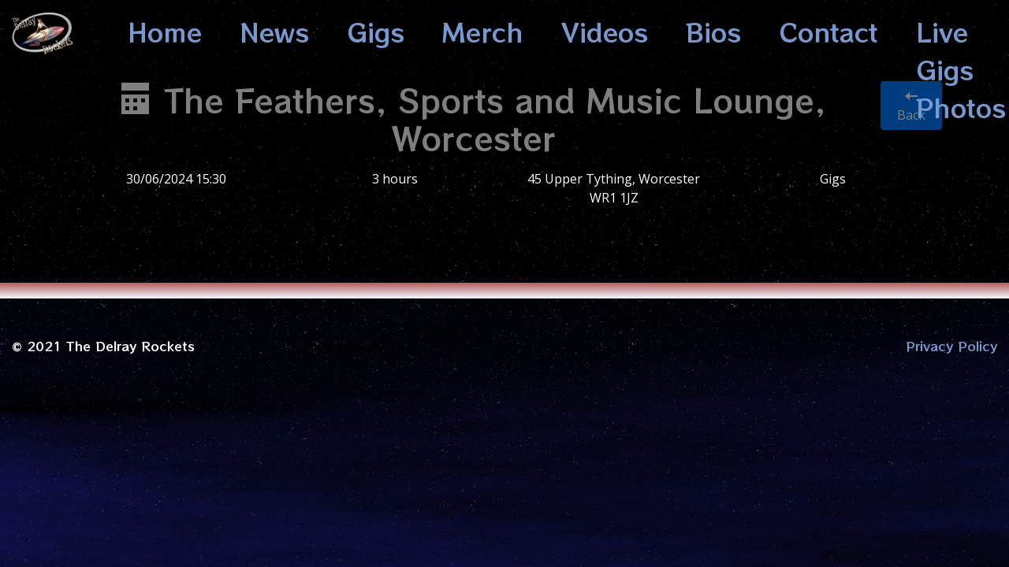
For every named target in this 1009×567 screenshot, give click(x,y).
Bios (713, 31)
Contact (828, 31)
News (274, 31)
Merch (482, 31)
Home (165, 31)
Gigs (375, 31)
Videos (604, 31)
